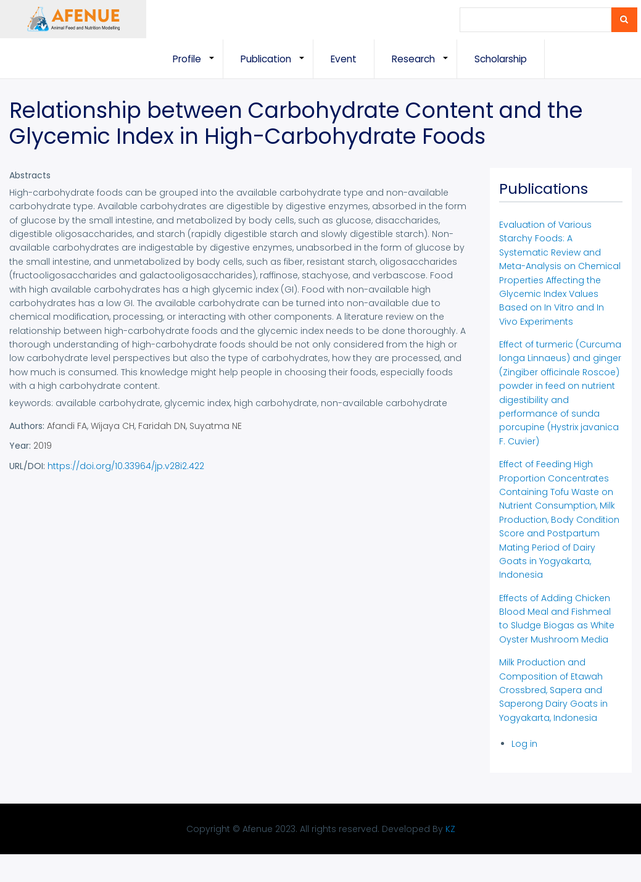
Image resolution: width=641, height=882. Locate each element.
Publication (277, 65)
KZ (450, 829)
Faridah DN (162, 426)
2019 (42, 445)
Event (344, 58)
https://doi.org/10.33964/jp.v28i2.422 (126, 466)
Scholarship (500, 58)
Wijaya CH (112, 426)
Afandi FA (67, 426)
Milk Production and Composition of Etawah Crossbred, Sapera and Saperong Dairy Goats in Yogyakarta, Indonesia (553, 690)
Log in (524, 744)
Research (424, 65)
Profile (198, 65)
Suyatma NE (215, 426)
